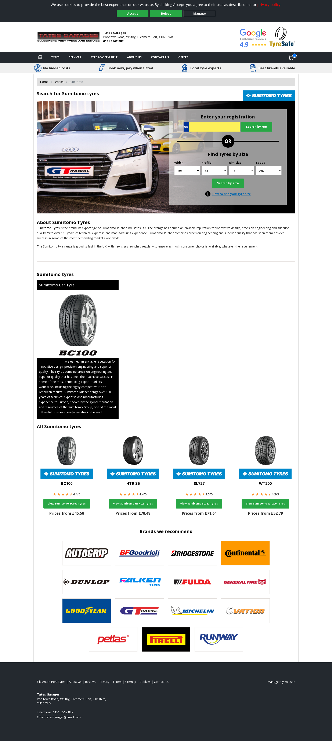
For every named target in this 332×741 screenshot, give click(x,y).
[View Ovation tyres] (245, 610)
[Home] (40, 57)
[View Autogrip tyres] (86, 553)
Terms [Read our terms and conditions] (117, 682)
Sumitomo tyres (55, 274)
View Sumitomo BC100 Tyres (67, 503)
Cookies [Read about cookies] (145, 682)
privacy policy (269, 4)
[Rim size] (242, 170)
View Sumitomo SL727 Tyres (199, 503)
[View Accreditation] (282, 37)
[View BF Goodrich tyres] (139, 553)
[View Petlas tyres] (113, 639)
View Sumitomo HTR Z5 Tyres (133, 503)
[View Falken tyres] (139, 582)
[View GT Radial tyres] (139, 610)
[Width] (187, 170)
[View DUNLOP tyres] (86, 582)
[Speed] (269, 170)
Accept (132, 13)
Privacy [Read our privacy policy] (104, 682)
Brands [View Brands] (59, 82)
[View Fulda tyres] (192, 582)
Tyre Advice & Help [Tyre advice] (104, 57)
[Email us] (63, 717)
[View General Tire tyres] (245, 582)
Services (75, 57)
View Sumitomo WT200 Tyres (265, 503)
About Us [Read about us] (75, 682)
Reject (166, 13)
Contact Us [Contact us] (160, 57)
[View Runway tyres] (219, 639)
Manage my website (281, 682)
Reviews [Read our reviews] (90, 682)
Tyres (55, 57)
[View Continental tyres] (245, 553)
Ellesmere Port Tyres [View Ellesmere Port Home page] (51, 682)
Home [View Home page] (44, 82)
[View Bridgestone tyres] (192, 553)
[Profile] (214, 170)
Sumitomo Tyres (71, 222)
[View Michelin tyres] (192, 610)
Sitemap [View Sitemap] (130, 682)
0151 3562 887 (113, 41)
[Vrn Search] (212, 127)
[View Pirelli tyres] (166, 639)
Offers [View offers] (183, 57)
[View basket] (291, 57)
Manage (199, 13)
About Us (134, 57)
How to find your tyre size (231, 194)
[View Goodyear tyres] (86, 610)
